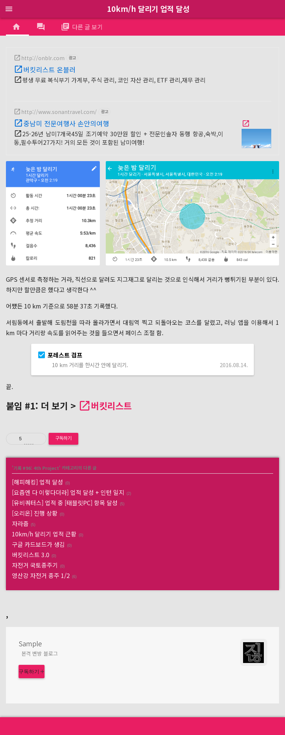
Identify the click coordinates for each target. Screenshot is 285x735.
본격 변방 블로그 (40, 653)
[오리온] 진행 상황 (35, 513)
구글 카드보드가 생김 (38, 544)
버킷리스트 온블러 (49, 69)
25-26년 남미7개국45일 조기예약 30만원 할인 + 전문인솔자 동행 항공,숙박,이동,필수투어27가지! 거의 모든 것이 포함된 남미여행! (118, 138)
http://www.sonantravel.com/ (59, 111)
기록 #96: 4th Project (36, 467)
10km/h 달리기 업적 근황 (44, 533)
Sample (30, 643)
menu (8, 8)
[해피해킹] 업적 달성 (37, 481)
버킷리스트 (111, 405)
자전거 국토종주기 (35, 565)
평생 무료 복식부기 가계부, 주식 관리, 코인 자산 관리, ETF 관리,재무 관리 (114, 79)
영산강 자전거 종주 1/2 (41, 575)
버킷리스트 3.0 (30, 554)
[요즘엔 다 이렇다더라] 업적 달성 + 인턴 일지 (68, 492)
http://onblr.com (43, 58)
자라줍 (20, 523)
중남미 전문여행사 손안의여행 (66, 123)
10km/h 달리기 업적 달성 (148, 8)
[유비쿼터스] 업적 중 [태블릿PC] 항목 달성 (65, 502)
